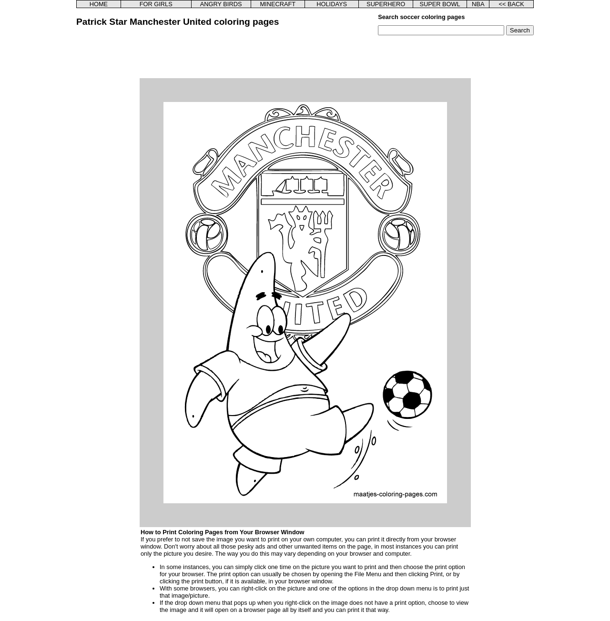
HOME (99, 4)
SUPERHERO (385, 4)
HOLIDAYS (331, 4)
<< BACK (511, 4)
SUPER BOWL (439, 4)
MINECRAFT (277, 4)
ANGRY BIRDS (221, 4)
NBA (478, 4)
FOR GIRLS (156, 4)
